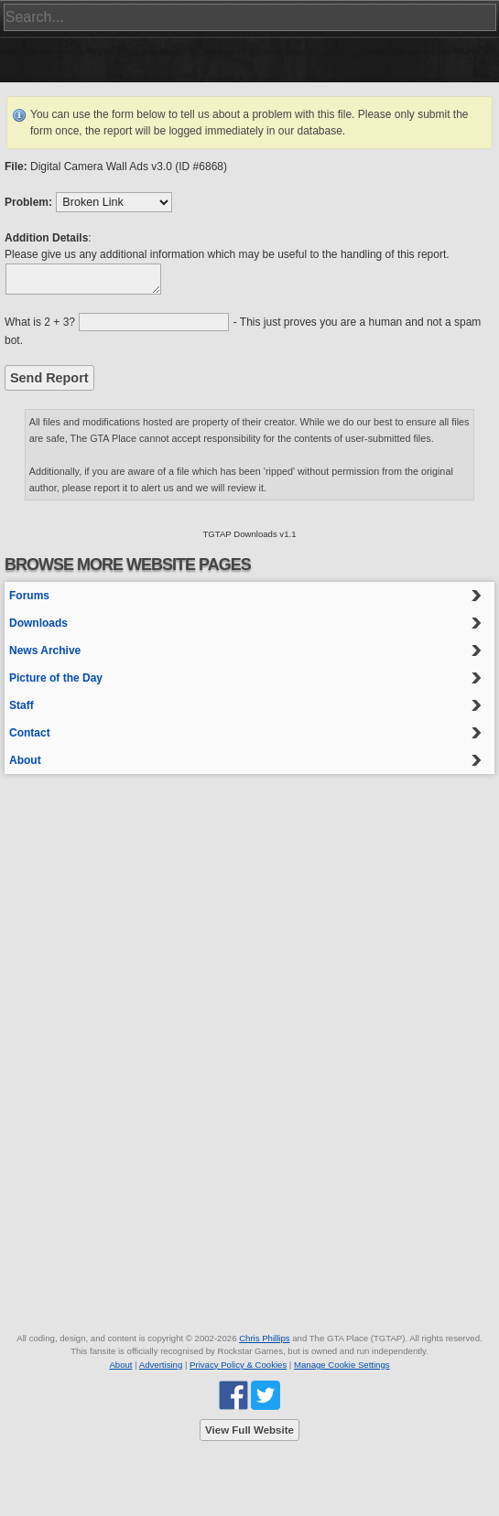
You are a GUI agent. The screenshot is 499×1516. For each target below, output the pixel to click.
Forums (29, 595)
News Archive (45, 650)
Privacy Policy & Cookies (238, 1365)
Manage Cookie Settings (342, 1365)
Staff (21, 705)
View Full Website (249, 1430)
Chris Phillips (264, 1338)
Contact (29, 732)
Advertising (160, 1365)
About (25, 760)
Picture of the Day (56, 678)
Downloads (38, 623)
